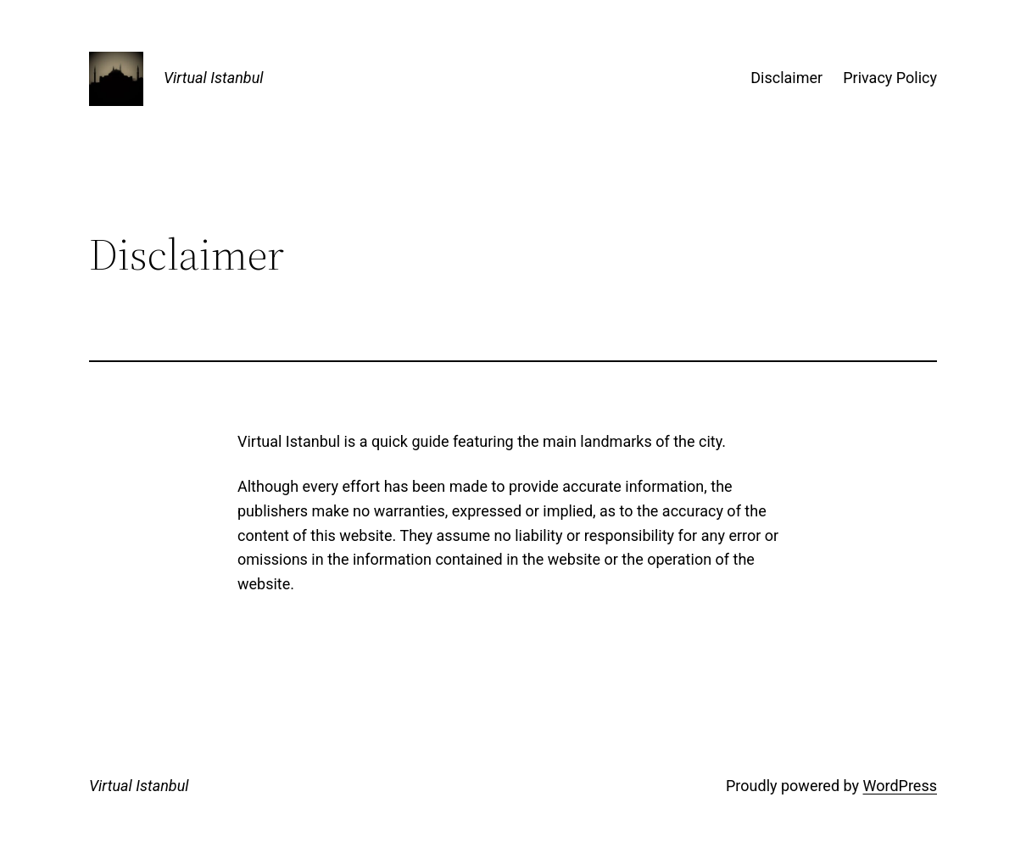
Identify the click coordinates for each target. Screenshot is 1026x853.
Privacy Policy (890, 77)
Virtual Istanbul (214, 77)
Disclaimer (786, 77)
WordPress (900, 785)
